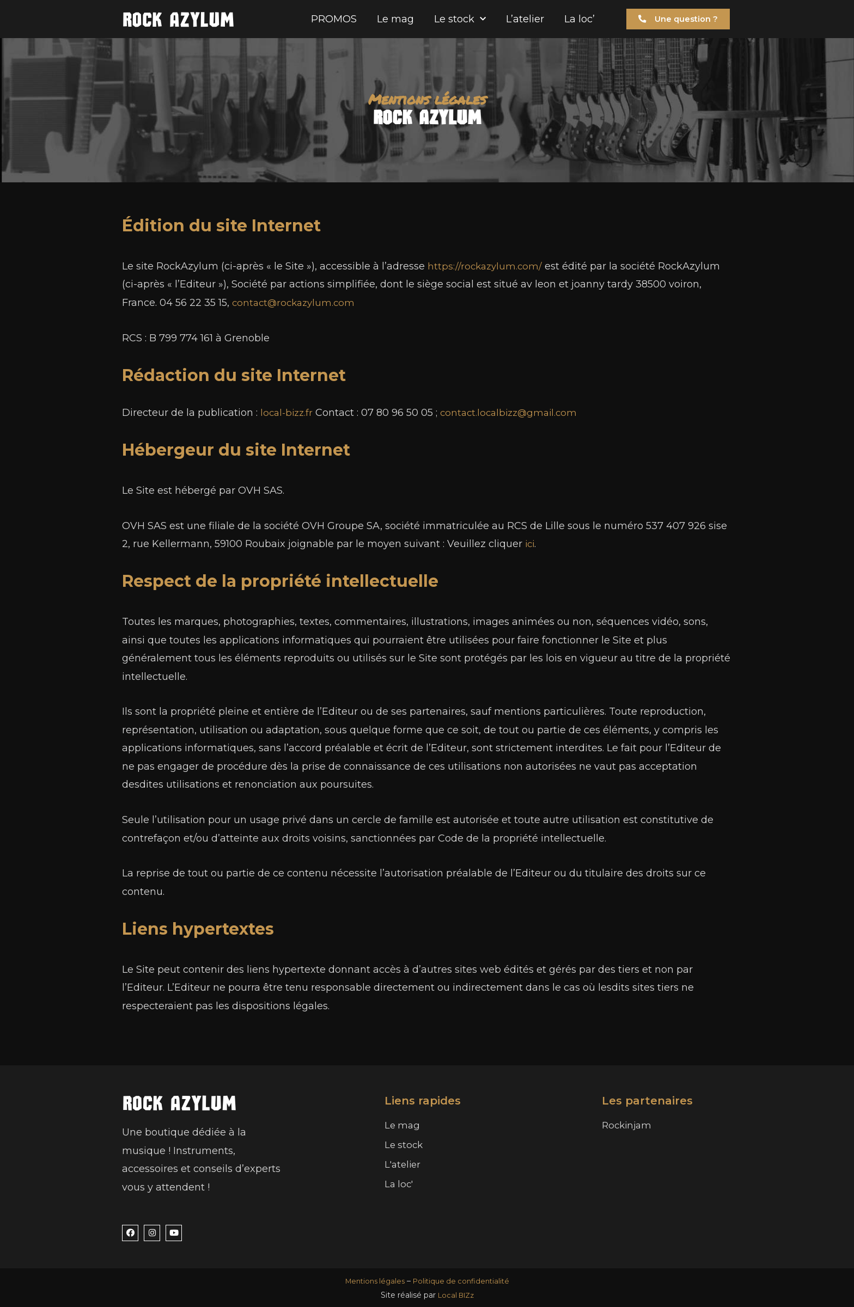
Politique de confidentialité (463, 1281)
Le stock (460, 19)
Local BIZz (455, 1295)
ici (530, 544)
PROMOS (334, 19)
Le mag (395, 19)
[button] (676, 19)
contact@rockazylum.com (296, 303)
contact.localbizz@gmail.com (515, 413)
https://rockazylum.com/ (486, 266)
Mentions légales (371, 1281)
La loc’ (579, 19)
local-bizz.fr (288, 413)
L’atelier (525, 19)
